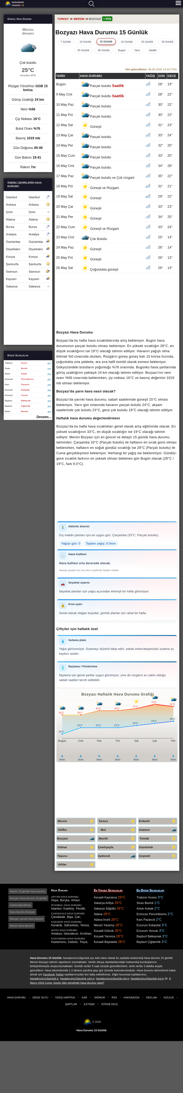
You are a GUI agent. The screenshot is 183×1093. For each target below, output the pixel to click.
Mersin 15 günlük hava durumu (27, 891)
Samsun (28, 271)
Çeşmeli (158, 856)
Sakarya (28, 286)
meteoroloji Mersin (20, 905)
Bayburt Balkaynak (149, 936)
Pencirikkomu (27, 379)
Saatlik (153, 50)
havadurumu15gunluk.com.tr (77, 978)
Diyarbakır (28, 249)
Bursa (28, 227)
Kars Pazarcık (146, 919)
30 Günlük (167, 41)
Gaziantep (28, 241)
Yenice (84, 925)
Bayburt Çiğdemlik (149, 942)
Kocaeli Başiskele (105, 942)
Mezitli (117, 838)
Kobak (24, 374)
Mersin (76, 821)
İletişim (89, 1004)
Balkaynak (26, 401)
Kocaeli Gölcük (104, 930)
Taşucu (76, 856)
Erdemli (158, 821)
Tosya (83, 942)
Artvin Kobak (145, 908)
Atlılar (76, 864)
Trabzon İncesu (147, 897)
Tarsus (117, 821)
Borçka (64, 900)
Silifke (76, 829)
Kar (84, 997)
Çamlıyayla (117, 847)
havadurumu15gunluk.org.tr (147, 978)
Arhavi (75, 900)
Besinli (24, 368)
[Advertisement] (117, 302)
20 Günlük (127, 41)
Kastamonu (58, 942)
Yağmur (99, 997)
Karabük (56, 925)
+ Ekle (107, 18)
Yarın (137, 50)
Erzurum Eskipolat (149, 925)
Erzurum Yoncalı (147, 930)
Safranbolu (71, 925)
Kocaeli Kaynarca (105, 897)
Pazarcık (25, 384)
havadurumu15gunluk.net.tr (112, 978)
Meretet (24, 411)
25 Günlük (147, 41)
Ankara (28, 204)
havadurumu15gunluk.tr (44, 978)
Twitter (60, 974)
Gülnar (76, 847)
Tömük (158, 838)
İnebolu (73, 942)
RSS (114, 997)
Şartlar (71, 1004)
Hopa (54, 900)
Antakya (56, 933)
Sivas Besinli (145, 903)
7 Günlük (66, 41)
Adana (28, 219)
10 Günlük (85, 41)
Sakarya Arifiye (104, 903)
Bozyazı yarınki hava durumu (26, 918)
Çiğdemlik (25, 406)
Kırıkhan (85, 933)
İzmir (28, 212)
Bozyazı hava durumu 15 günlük (28, 898)
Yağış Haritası (65, 997)
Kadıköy (68, 908)
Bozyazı (76, 838)
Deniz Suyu (40, 997)
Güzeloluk (158, 847)
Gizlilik (169, 997)
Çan (77, 916)
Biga (70, 916)
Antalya (28, 234)
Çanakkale (58, 916)
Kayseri (28, 279)
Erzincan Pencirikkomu (152, 914)
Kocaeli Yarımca (104, 936)
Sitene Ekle (109, 1004)
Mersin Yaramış (104, 925)
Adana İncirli (102, 919)
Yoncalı (24, 395)
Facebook (49, 974)
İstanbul (28, 197)
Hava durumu (14, 4)
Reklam (151, 997)
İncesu (24, 363)
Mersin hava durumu (22, 925)
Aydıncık (117, 856)
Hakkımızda (132, 997)
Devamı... (44, 417)
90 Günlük (104, 50)
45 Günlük (83, 50)
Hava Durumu (16, 997)
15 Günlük (106, 41)
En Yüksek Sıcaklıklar (108, 890)
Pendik (80, 908)
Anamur (158, 829)
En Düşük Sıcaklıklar (150, 890)
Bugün (122, 50)
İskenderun (71, 933)
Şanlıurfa (28, 264)
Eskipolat (25, 390)
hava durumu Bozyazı (22, 911)
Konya (28, 256)
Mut (118, 829)
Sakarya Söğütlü (105, 908)
